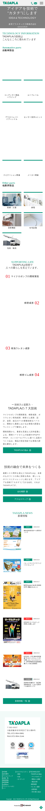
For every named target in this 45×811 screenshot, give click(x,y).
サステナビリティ (22, 774)
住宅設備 (33, 223)
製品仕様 (34, 784)
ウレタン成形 (35, 790)
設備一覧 (6, 781)
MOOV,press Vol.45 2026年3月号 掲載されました (32, 589)
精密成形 (34, 787)
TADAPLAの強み (21, 453)
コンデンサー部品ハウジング (11, 97)
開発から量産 (36, 782)
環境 (18, 777)
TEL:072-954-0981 (15, 736)
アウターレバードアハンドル (11, 119)
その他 (28, 682)
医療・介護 (11, 203)
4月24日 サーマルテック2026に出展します (31, 626)
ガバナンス (21, 782)
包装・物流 (11, 244)
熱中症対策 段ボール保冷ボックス (32, 534)
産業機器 (11, 223)
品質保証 (34, 792)
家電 (33, 203)
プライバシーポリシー (8, 790)
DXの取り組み (36, 795)
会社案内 (6, 777)
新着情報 (6, 783)
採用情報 (6, 785)
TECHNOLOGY (35, 774)
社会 (18, 779)
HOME (5, 774)
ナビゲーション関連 (11, 177)
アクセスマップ (21, 502)
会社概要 (21, 494)
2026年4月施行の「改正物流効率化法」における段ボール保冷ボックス (32, 687)
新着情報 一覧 (21, 704)
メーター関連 (33, 177)
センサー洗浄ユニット (33, 118)
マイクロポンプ (36, 779)
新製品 (28, 562)
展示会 (28, 621)
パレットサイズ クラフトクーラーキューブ (32, 567)
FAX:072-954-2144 (15, 739)
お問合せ (6, 787)
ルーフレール (33, 95)
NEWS (28, 529)
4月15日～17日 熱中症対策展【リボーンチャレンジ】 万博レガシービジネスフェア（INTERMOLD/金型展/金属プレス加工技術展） (33, 663)
